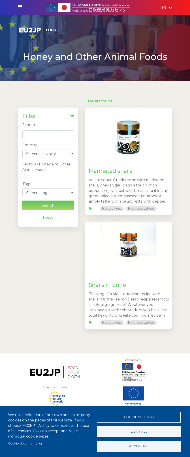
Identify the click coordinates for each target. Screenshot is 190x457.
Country (29, 145)
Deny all (139, 431)
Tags (26, 184)
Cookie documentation (25, 443)
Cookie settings (139, 417)
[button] (163, 7)
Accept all (138, 446)
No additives (112, 209)
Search (28, 125)
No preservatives (141, 209)
